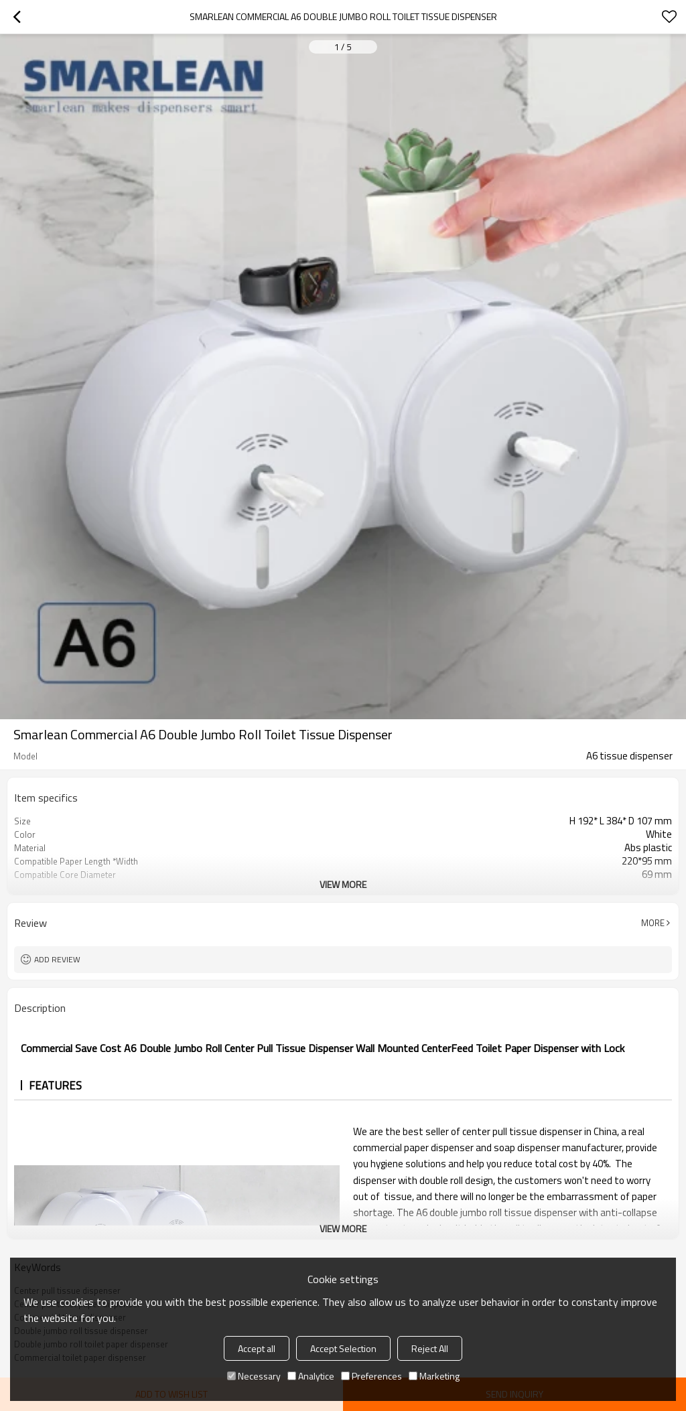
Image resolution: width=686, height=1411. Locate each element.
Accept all (256, 1348)
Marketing (434, 1376)
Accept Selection (343, 1348)
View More (343, 884)
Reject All (429, 1348)
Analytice (310, 1376)
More (653, 923)
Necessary (254, 1376)
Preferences (371, 1376)
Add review (57, 959)
